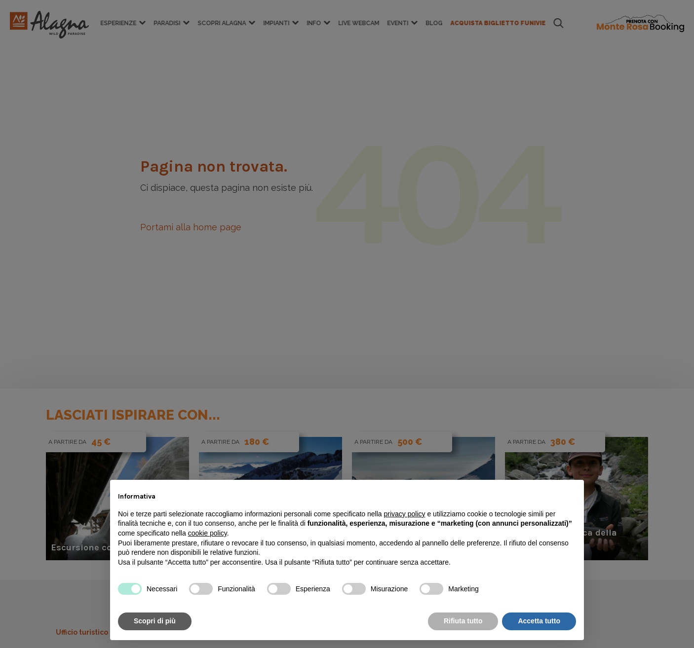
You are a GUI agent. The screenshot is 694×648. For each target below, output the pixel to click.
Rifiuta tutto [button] (463, 621)
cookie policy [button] (207, 533)
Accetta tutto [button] (539, 621)
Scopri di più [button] (155, 621)
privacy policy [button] (404, 514)
